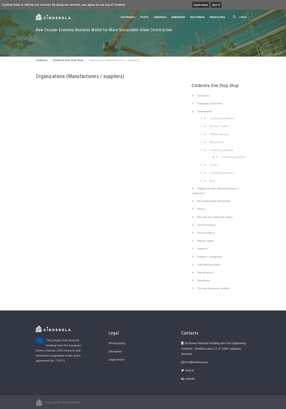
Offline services (219, 134)
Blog (212, 181)
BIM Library (216, 142)
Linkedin (188, 378)
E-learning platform (221, 150)
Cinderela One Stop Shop (68, 60)
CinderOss (160, 17)
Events (213, 165)
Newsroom (178, 17)
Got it (216, 5)
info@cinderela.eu (196, 362)
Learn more (201, 5)
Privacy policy (117, 343)
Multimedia (197, 17)
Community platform (221, 118)
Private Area (217, 17)
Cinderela (41, 60)
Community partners (221, 173)
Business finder (218, 126)
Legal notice (116, 359)
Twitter (187, 370)
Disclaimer (115, 351)
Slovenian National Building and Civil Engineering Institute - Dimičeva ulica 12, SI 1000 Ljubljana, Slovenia (213, 348)
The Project (127, 17)
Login (242, 17)
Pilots (144, 17)
